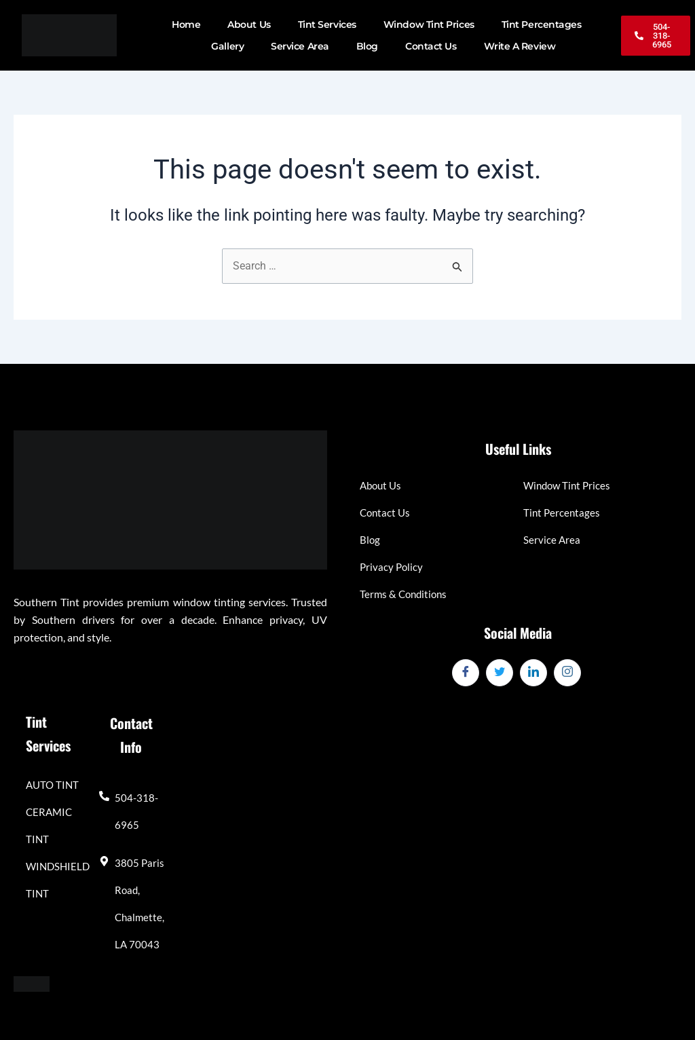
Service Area (300, 46)
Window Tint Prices (428, 24)
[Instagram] (567, 672)
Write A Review (520, 46)
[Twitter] (499, 672)
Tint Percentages (542, 24)
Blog (367, 46)
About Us (248, 24)
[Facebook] (465, 672)
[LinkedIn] (533, 672)
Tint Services (327, 24)
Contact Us (431, 46)
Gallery (227, 46)
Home (186, 24)
